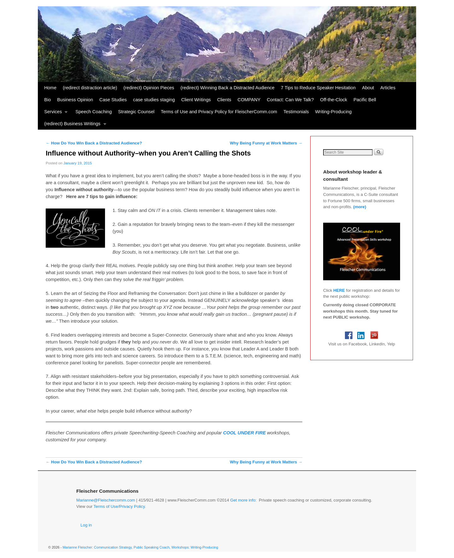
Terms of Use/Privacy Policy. (120, 506)
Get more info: (243, 500)
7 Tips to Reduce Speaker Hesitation (318, 87)
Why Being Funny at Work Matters (266, 143)
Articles (387, 87)
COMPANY (248, 99)
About (368, 87)
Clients (224, 99)
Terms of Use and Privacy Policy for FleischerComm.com (219, 111)
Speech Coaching (93, 111)
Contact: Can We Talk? (290, 99)
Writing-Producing (333, 111)
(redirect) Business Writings (73, 125)
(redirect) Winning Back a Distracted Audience (227, 87)
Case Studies (113, 99)
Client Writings (196, 99)
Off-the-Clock (333, 99)
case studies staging (154, 99)
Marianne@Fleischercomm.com (105, 500)
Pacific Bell (364, 99)
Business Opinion (75, 99)
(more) (359, 206)
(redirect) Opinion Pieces (148, 87)
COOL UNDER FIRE (245, 432)
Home (50, 87)
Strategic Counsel (136, 111)
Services (54, 113)
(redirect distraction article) (90, 87)
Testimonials (296, 111)
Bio (47, 99)
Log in (86, 525)
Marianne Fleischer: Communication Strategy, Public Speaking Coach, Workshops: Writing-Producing (140, 547)
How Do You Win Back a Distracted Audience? (94, 143)
